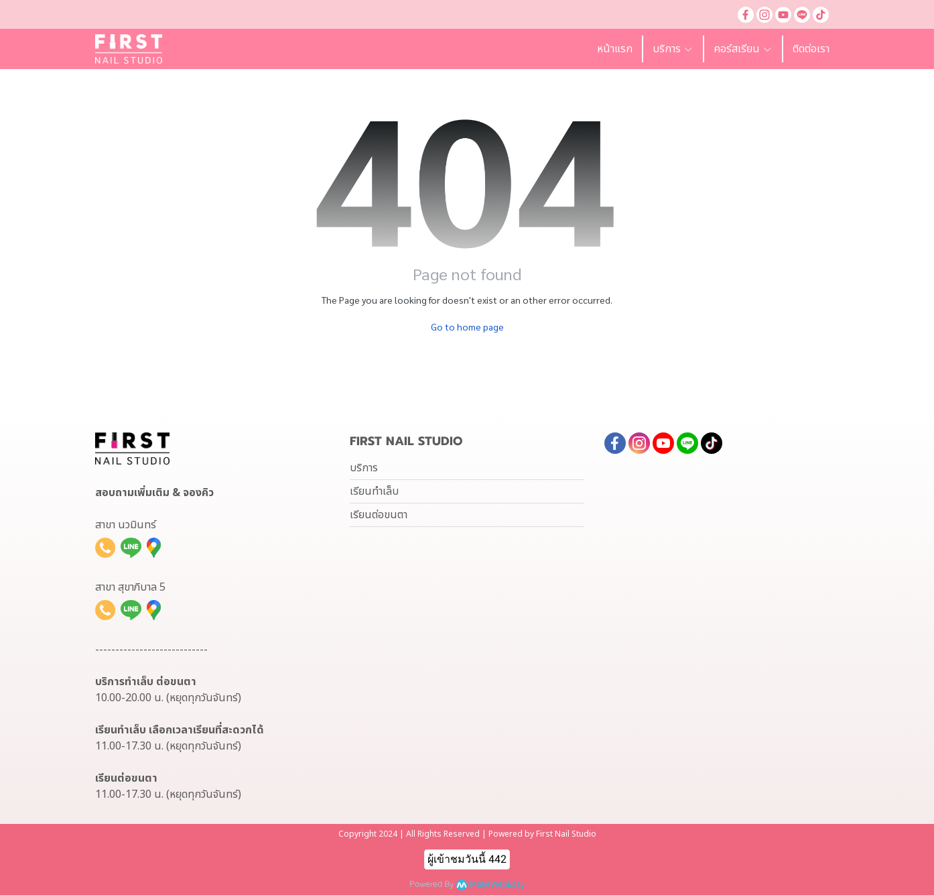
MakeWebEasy (497, 885)
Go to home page (467, 326)
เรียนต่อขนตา (378, 515)
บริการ (364, 468)
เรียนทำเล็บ (374, 491)
